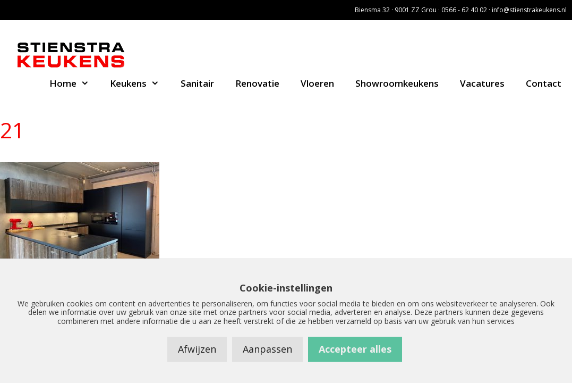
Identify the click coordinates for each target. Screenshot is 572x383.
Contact (543, 83)
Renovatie (257, 83)
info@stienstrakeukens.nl (529, 9)
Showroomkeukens (397, 83)
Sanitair (197, 83)
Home (74, 83)
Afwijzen (197, 349)
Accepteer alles (355, 349)
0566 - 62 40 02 (464, 9)
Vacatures (482, 83)
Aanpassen (267, 349)
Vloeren (317, 83)
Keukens (140, 83)
